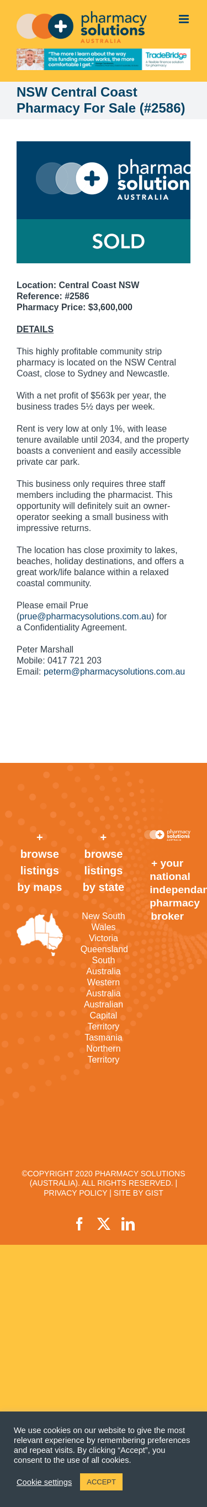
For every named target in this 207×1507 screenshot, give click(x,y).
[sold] (103, 202)
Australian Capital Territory (103, 1015)
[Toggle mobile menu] (184, 19)
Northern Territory (103, 1054)
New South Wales (103, 921)
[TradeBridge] (103, 59)
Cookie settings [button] (44, 1482)
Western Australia (103, 988)
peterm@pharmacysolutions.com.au (114, 671)
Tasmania (103, 1037)
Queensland (104, 949)
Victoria (103, 938)
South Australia (103, 966)
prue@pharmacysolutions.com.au (85, 616)
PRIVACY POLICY (75, 1192)
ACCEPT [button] (101, 1482)
